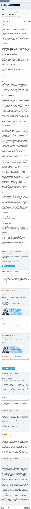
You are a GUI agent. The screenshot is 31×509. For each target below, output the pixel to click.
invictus (5, 397)
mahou (5, 434)
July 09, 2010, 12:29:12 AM (6, 320)
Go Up (2, 507)
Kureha (5, 251)
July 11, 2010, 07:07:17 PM (6, 375)
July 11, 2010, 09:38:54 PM (6, 399)
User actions (27, 21)
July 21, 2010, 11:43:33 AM (6, 436)
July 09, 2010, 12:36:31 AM (6, 337)
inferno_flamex (7, 290)
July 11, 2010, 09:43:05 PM (6, 412)
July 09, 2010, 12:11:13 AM (6, 273)
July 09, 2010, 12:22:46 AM (6, 292)
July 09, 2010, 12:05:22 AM (6, 253)
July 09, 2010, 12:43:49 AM (6, 358)
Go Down (3, 21)
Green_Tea (5, 24)
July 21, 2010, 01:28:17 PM (6, 460)
